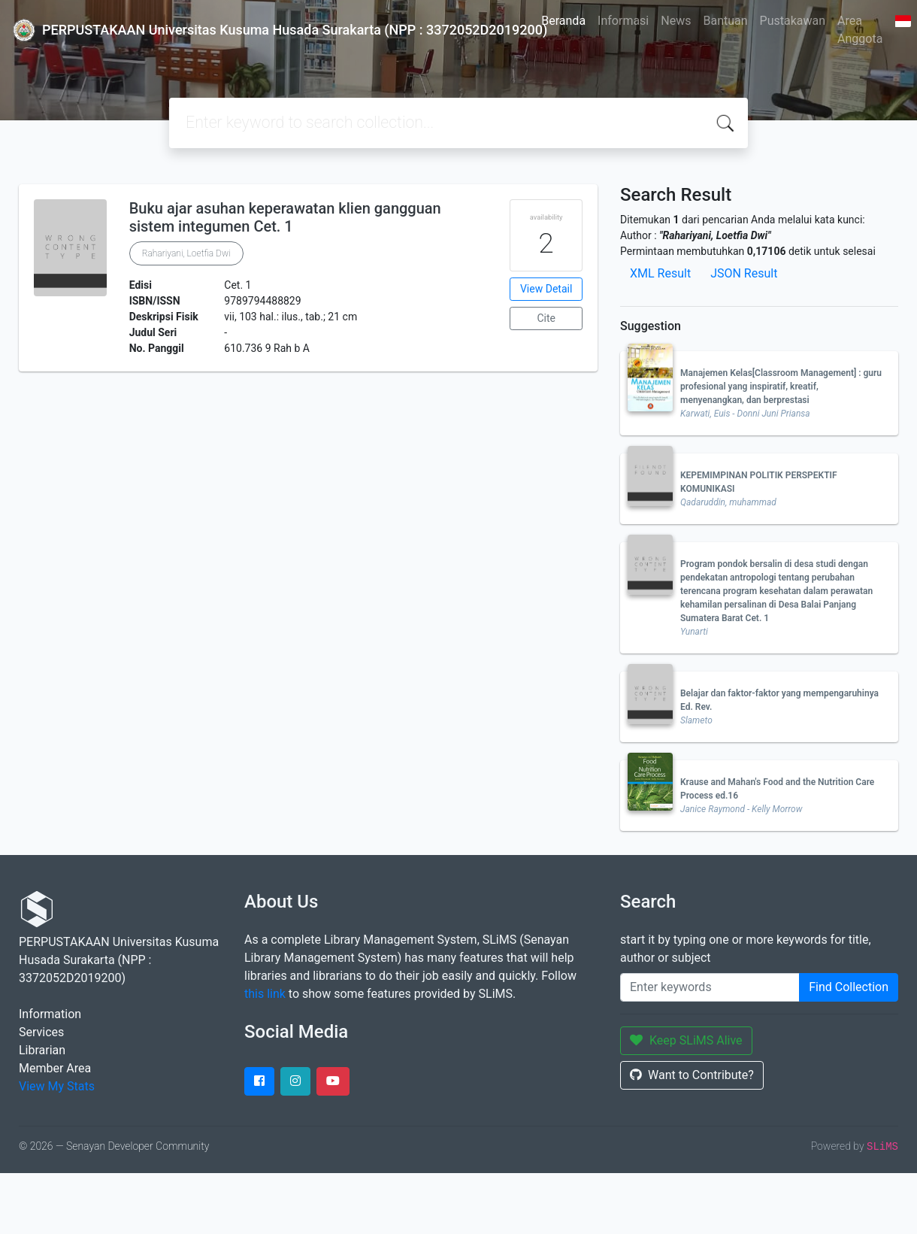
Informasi (623, 21)
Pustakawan (792, 21)
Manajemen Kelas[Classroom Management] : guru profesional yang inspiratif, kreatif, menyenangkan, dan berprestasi (781, 386)
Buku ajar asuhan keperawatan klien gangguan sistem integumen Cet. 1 (285, 217)
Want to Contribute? (692, 1075)
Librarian (42, 1050)
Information (50, 1014)
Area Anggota (859, 30)
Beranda (563, 21)
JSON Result (743, 273)
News (676, 21)
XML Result (660, 273)
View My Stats (57, 1086)
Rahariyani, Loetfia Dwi (186, 253)
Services (41, 1032)
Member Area (55, 1068)
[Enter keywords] (710, 987)
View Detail (546, 289)
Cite (546, 318)
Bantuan (725, 21)
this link (265, 994)
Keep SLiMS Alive (686, 1040)
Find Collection (848, 987)
